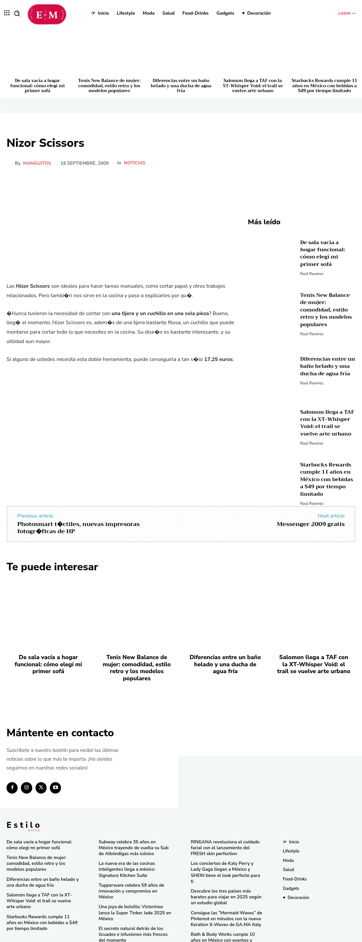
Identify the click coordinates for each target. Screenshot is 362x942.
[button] (16, 13)
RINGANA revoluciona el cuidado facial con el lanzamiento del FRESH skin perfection (225, 836)
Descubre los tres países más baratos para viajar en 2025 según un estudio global (227, 878)
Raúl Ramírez (311, 268)
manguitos (37, 163)
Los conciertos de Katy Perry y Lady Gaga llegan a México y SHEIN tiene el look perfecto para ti (225, 857)
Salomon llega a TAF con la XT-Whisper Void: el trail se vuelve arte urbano (253, 85)
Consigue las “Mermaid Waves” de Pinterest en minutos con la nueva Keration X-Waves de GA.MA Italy (224, 899)
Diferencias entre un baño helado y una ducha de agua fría (181, 85)
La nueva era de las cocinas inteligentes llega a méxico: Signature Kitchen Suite (135, 857)
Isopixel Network (254, 935)
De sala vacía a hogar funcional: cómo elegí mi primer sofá (37, 85)
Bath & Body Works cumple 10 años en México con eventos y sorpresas (226, 917)
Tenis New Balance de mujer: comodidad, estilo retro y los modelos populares (109, 85)
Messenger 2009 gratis (311, 524)
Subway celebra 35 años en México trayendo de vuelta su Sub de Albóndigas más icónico (133, 836)
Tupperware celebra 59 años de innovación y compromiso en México (133, 875)
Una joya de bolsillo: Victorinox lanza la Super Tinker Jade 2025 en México (134, 890)
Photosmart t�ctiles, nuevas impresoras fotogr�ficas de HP (78, 527)
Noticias (134, 163)
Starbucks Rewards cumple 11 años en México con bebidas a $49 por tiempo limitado (324, 85)
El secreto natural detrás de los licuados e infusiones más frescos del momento (134, 908)
